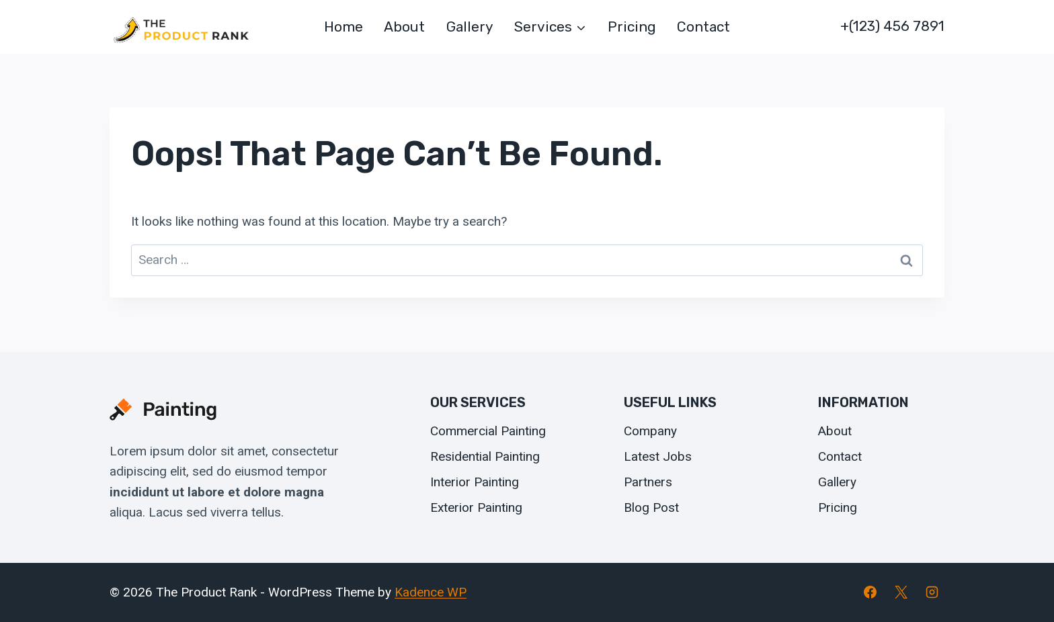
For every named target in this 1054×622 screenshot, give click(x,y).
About (404, 26)
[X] (901, 592)
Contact (703, 26)
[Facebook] (870, 592)
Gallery (469, 26)
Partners (648, 482)
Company (650, 431)
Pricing (632, 26)
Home (343, 26)
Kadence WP (431, 592)
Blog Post (651, 507)
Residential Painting (485, 456)
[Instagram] (931, 592)
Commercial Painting (488, 431)
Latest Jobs (658, 456)
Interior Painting (474, 482)
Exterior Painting (476, 507)
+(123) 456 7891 (892, 26)
